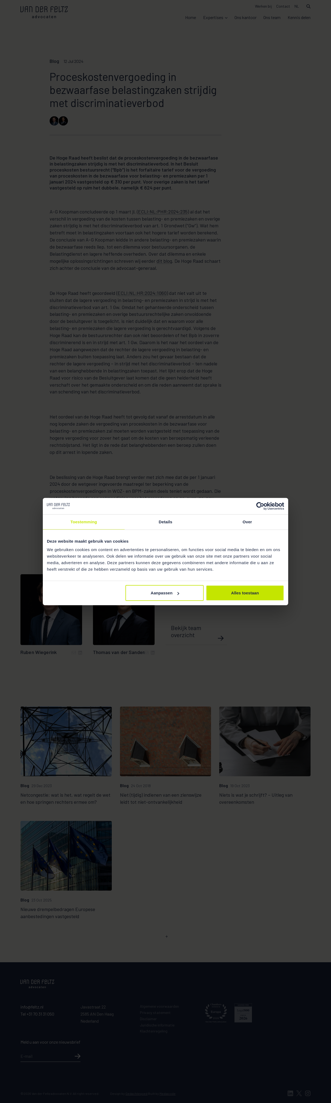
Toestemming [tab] (83, 521)
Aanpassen (165, 593)
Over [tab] (247, 521)
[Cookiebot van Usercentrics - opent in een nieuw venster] (260, 506)
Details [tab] (165, 521)
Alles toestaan (245, 593)
